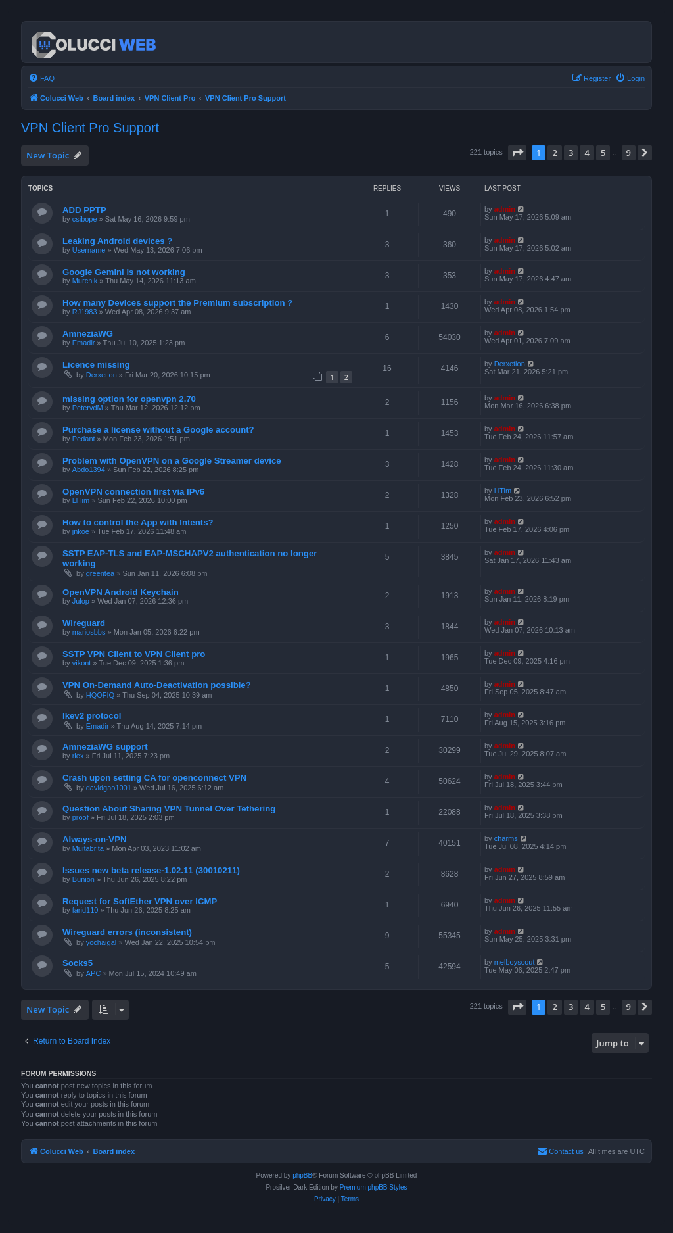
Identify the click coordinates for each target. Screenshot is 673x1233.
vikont (81, 663)
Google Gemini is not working (123, 272)
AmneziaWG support (105, 747)
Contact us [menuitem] (560, 1150)
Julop (80, 601)
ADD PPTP (84, 210)
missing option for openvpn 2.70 (129, 399)
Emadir (83, 343)
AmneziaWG (87, 334)
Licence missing (96, 365)
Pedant (83, 439)
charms (506, 838)
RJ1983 (84, 312)
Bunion (83, 879)
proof (80, 817)
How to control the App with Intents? (138, 522)
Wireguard (83, 623)
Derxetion (101, 375)
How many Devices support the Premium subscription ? (177, 303)
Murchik (85, 281)
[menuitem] (41, 78)
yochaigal (101, 942)
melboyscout (514, 962)
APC (93, 973)
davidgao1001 (108, 788)
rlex (78, 756)
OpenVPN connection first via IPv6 (133, 491)
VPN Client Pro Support (90, 127)
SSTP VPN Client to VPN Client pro (133, 654)
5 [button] (603, 152)
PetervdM (87, 408)
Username (89, 250)
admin (504, 209)
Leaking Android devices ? (117, 241)
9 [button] (628, 152)
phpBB (302, 1175)
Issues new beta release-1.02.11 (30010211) (151, 870)
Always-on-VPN (94, 839)
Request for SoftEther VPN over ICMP (139, 901)
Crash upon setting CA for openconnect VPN (154, 778)
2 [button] (554, 152)
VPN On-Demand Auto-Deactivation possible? (156, 685)
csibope (84, 219)
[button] (517, 152)
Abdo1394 (88, 469)
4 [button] (586, 152)
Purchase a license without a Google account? (158, 430)
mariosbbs (89, 632)
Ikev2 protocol (91, 716)
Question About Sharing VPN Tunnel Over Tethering (168, 808)
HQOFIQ (100, 695)
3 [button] (571, 152)
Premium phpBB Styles (373, 1187)
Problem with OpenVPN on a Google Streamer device (171, 461)
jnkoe (80, 531)
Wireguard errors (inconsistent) (127, 932)
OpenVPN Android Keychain (120, 592)
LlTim (80, 500)
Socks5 (77, 963)
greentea (100, 573)
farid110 (85, 910)
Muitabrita (88, 848)
